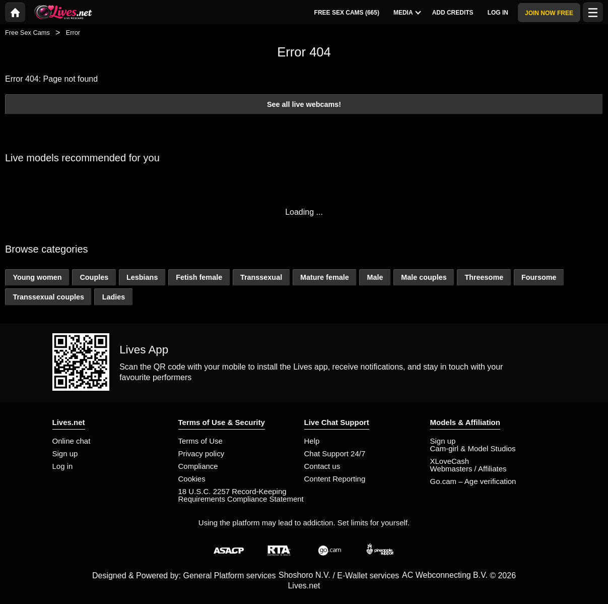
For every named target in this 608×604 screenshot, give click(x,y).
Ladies (113, 297)
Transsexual (261, 277)
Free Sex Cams (27, 32)
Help (312, 441)
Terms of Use (200, 441)
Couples (94, 277)
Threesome (483, 277)
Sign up (65, 453)
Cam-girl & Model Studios (473, 448)
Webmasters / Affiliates (468, 468)
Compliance (198, 466)
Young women (37, 277)
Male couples (423, 277)
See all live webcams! (304, 104)
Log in (62, 466)
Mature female (324, 277)
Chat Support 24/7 (335, 453)
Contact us (322, 466)
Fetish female (199, 277)
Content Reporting (335, 478)
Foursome (539, 277)
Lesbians (142, 277)
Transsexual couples (48, 297)
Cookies (192, 478)
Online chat (71, 441)
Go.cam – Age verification (473, 481)
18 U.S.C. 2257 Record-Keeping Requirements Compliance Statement (241, 495)
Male (375, 277)
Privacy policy (201, 453)
